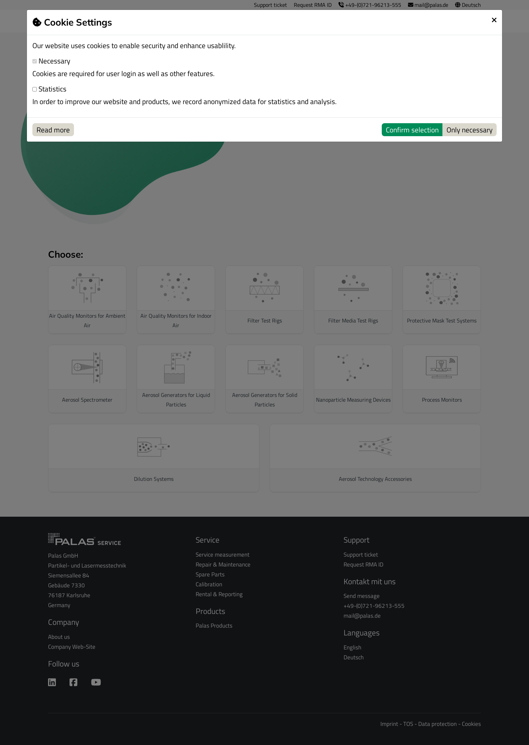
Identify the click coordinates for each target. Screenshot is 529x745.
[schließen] (494, 19)
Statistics (49, 89)
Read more (53, 129)
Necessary (51, 61)
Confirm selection (412, 129)
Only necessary (470, 129)
